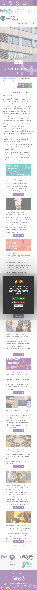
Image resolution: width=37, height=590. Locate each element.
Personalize (19, 306)
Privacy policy (18, 309)
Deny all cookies (18, 302)
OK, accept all (18, 298)
